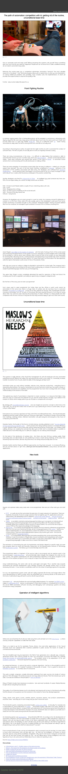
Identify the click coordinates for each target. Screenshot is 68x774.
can (11, 581)
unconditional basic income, (21, 405)
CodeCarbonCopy (19, 555)
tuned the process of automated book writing (17, 658)
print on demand (35, 677)
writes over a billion (41, 705)
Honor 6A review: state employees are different (19, 759)
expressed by (23, 717)
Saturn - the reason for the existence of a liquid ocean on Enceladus (26, 748)
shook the (32, 141)
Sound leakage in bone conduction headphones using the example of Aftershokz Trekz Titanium (34, 757)
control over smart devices (42, 516)
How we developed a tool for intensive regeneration (21, 752)
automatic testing (23, 534)
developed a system (12, 548)
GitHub (49, 159)
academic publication (9, 660)
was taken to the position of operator (22, 252)
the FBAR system (59, 581)
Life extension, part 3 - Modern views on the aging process (23, 746)
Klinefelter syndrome (9, 668)
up (54, 141)
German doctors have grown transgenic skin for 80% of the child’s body (27, 760)
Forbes (28, 706)
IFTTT (7, 513)
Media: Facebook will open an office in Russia (19, 749)
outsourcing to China (28, 178)
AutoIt (7, 535)
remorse (51, 168)
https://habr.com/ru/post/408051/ (17, 740)
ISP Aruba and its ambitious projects (16, 756)
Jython (53, 529)
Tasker (8, 521)
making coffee (52, 518)
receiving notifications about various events (18, 518)
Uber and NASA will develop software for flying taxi (20, 751)
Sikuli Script (9, 527)
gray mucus (55, 639)
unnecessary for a (13, 583)
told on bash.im (41, 158)
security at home (57, 516)
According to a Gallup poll (16, 290)
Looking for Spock (11, 754)
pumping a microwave (39, 518)
